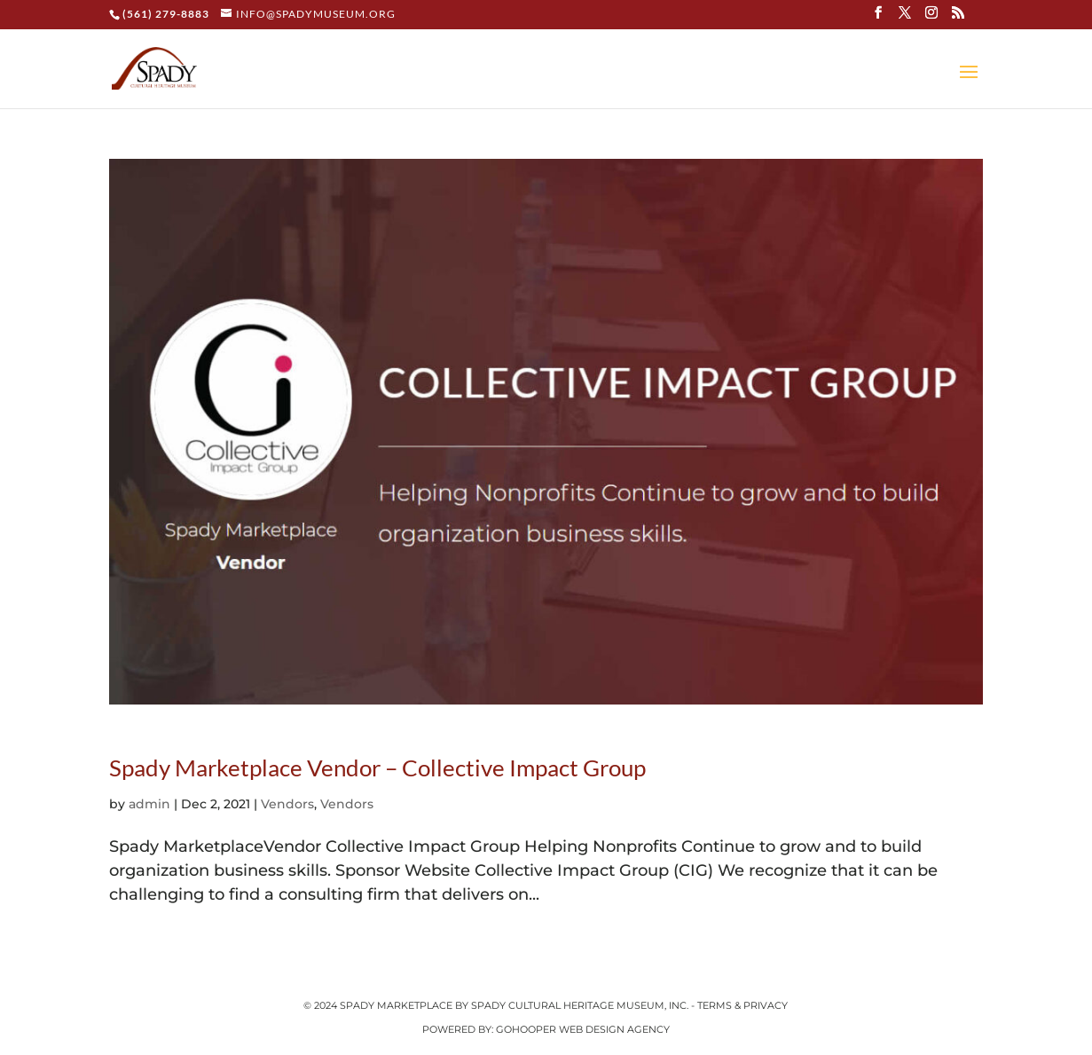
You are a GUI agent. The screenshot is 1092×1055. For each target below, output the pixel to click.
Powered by (456, 1029)
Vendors (287, 804)
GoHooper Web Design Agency (583, 1029)
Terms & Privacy (742, 1005)
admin (149, 804)
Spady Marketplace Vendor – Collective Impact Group (377, 767)
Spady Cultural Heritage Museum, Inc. (579, 1005)
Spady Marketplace (397, 1005)
